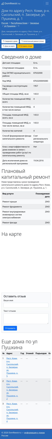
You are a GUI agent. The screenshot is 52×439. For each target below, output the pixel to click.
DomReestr (10, 3)
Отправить (10, 328)
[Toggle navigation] (47, 3)
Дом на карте (9, 46)
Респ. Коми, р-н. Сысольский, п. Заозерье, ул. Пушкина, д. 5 (12, 367)
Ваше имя (8, 300)
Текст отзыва (10, 311)
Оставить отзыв (25, 46)
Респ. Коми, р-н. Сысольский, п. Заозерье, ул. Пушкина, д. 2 (12, 390)
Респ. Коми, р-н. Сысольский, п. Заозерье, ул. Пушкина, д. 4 (12, 412)
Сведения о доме (10, 41)
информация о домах (34, 432)
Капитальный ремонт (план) (33, 41)
